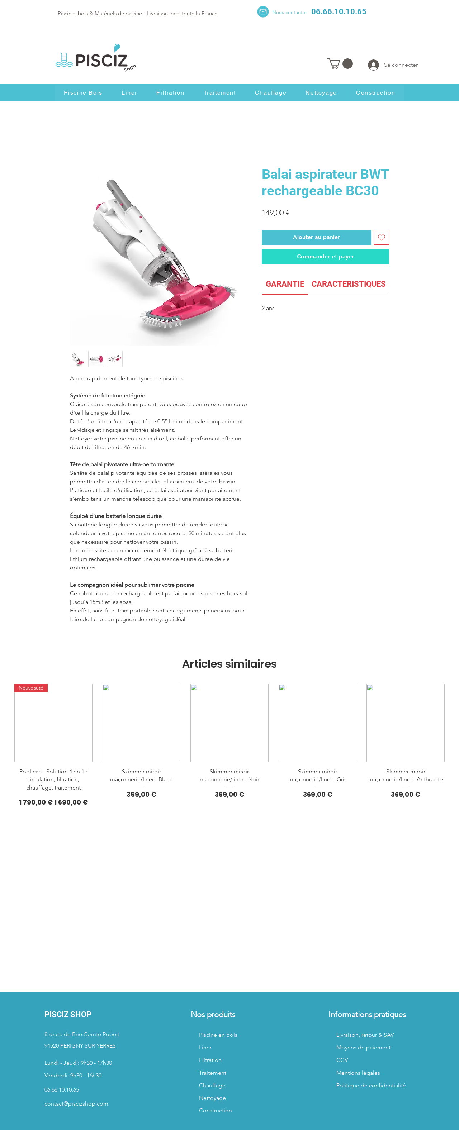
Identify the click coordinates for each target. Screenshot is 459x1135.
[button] (340, 63)
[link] (285, 284)
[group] (229, 745)
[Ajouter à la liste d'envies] (381, 237)
